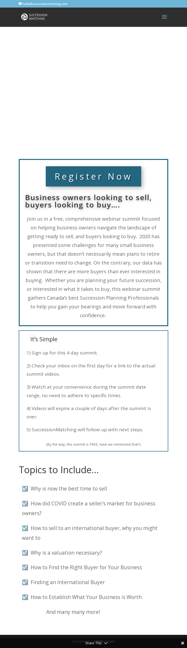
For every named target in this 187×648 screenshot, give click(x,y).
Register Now (93, 176)
